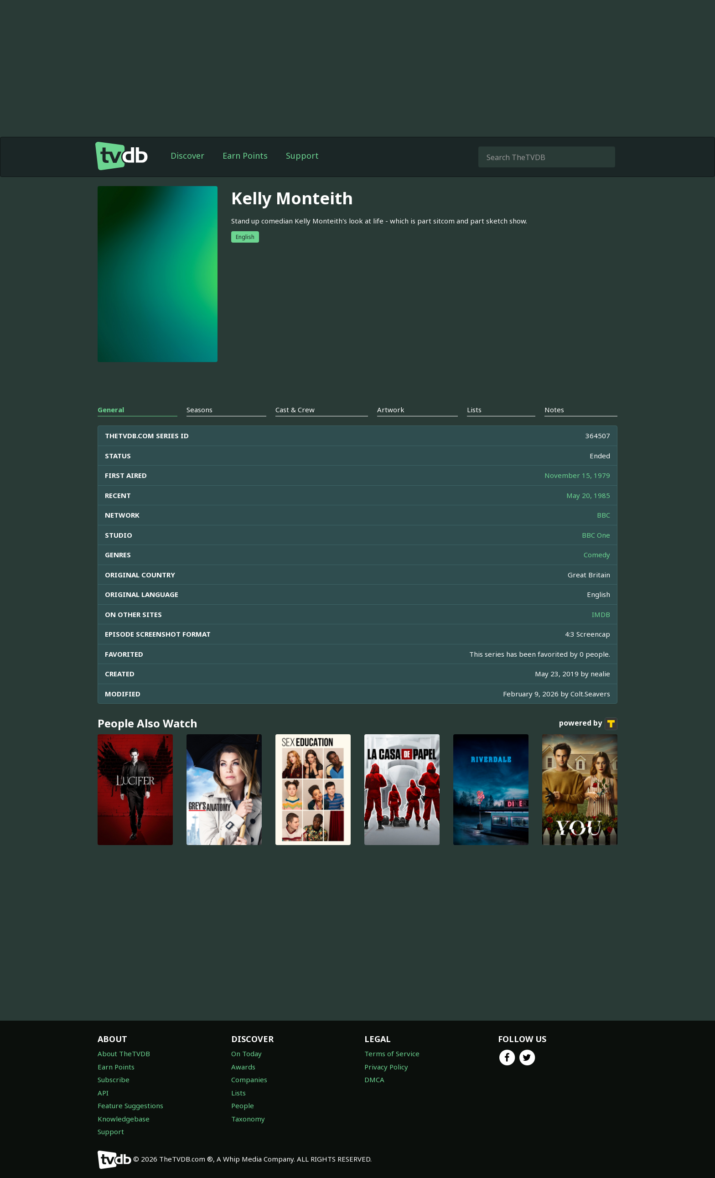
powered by (588, 723)
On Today (246, 1053)
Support (302, 155)
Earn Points (245, 155)
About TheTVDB (124, 1053)
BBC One (596, 535)
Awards (243, 1066)
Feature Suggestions (130, 1105)
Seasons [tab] (199, 409)
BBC (603, 514)
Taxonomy (248, 1118)
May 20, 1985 (588, 495)
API (103, 1092)
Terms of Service (392, 1053)
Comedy (597, 554)
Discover (187, 155)
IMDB (601, 614)
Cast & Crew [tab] (295, 409)
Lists (238, 1092)
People (242, 1105)
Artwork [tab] (390, 409)
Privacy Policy (386, 1066)
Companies (249, 1079)
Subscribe (114, 1079)
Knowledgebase (124, 1118)
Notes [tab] (554, 409)
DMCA (374, 1079)
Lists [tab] (474, 409)
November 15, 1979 (577, 475)
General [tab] (111, 409)
